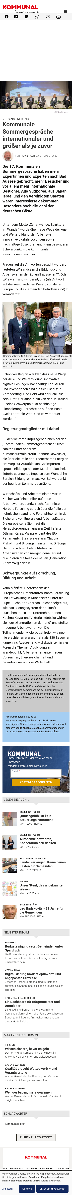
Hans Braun (27, 155)
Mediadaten (63, 1169)
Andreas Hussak (34, 916)
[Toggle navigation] (65, 11)
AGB (4, 1169)
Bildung (10, 1045)
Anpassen (7, 1188)
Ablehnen (27, 1188)
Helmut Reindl (33, 823)
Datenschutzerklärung (39, 1169)
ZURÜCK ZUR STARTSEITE (36, 1137)
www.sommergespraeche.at (21, 720)
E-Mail (15, 771)
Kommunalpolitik (30, 812)
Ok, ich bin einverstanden (52, 1188)
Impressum (16, 1169)
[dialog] (36, 1182)
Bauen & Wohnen (15, 1065)
